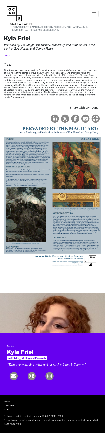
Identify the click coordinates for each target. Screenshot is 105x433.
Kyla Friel (15, 24)
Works (28, 24)
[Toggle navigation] (94, 14)
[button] (96, 119)
